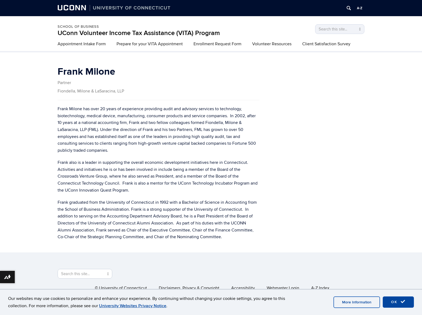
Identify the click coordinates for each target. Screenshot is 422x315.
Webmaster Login (283, 288)
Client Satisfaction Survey (326, 44)
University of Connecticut (123, 288)
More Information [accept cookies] (356, 302)
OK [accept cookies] (398, 301)
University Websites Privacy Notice (132, 306)
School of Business (78, 27)
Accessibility (243, 288)
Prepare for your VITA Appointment (150, 44)
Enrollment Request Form (217, 44)
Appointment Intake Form (82, 44)
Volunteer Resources (271, 44)
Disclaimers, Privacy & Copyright (189, 288)
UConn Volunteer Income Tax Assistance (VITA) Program (139, 33)
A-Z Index (320, 288)
